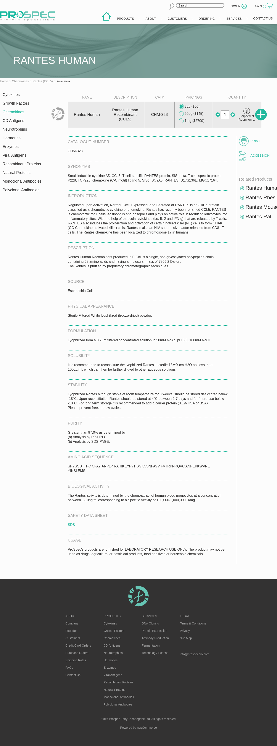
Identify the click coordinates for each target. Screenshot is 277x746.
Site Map (186, 638)
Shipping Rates (76, 660)
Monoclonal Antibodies (22, 181)
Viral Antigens (14, 155)
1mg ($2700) (191, 120)
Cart (261, 6)
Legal (185, 616)
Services (149, 616)
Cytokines (11, 94)
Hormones (12, 138)
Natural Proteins (17, 172)
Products (112, 616)
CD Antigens (13, 120)
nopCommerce (147, 727)
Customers (73, 638)
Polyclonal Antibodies (21, 190)
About (71, 616)
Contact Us (73, 675)
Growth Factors (16, 103)
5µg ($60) (189, 106)
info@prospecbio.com (194, 654)
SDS (71, 525)
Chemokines (13, 112)
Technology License (155, 653)
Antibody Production (155, 638)
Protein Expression (154, 630)
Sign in (235, 6)
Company (72, 623)
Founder (71, 630)
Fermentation (150, 645)
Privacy (185, 630)
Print (255, 141)
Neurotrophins (15, 129)
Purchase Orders (77, 653)
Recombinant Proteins (22, 164)
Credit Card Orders (78, 645)
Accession (259, 155)
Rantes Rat (258, 216)
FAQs (69, 667)
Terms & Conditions (193, 623)
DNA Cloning (150, 623)
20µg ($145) (191, 113)
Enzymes (11, 146)
